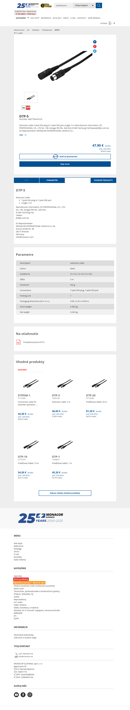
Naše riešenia (94, 12)
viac (21, 129)
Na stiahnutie (77, 174)
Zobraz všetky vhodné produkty (65, 487)
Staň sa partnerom (65, 151)
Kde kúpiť (35, 12)
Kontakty (81, 12)
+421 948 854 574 (25, 648)
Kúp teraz (65, 158)
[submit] (88, 5)
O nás (73, 12)
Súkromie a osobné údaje (25, 632)
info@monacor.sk (25, 651)
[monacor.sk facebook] (24, 691)
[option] (30, 92)
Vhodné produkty (103, 174)
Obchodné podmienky (24, 629)
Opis (26, 174)
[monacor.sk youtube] (17, 691)
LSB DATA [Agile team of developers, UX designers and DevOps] (90, 705)
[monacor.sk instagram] (30, 691)
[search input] (58, 5)
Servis (66, 12)
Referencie (46, 12)
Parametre (52, 174)
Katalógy (57, 12)
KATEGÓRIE (22, 12)
